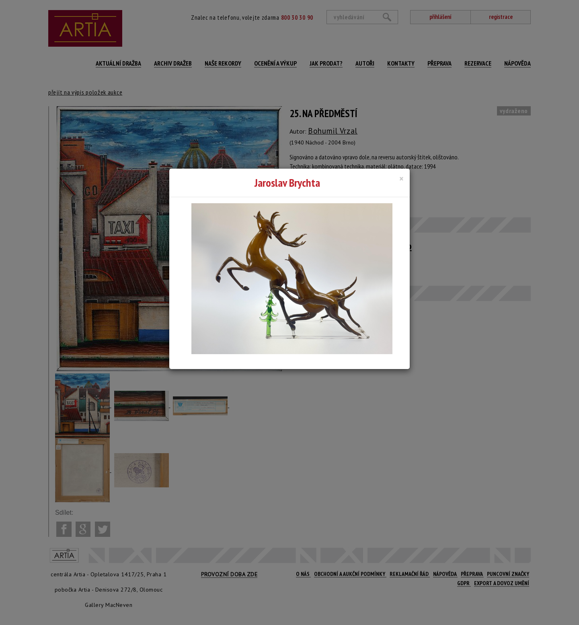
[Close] (401, 179)
